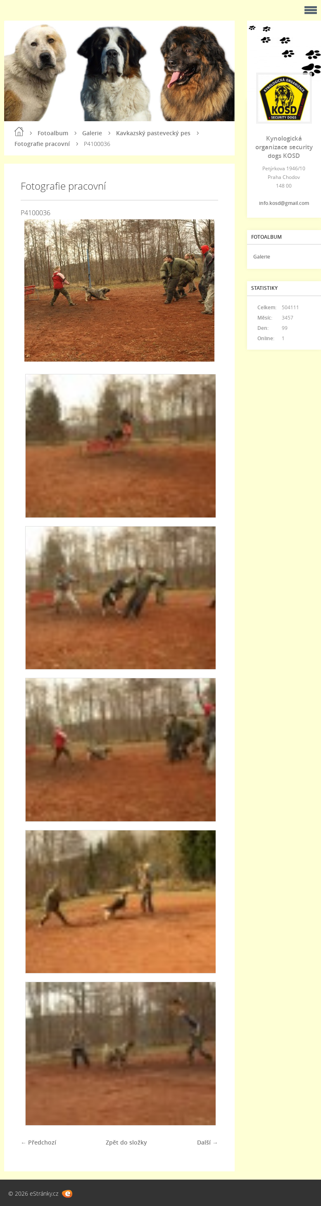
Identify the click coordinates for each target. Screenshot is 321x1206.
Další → (207, 1142)
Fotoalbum (53, 133)
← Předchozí (38, 1142)
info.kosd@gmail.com (284, 203)
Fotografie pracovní (42, 144)
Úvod (19, 131)
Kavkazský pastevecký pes (153, 133)
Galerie (92, 133)
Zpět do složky (126, 1142)
